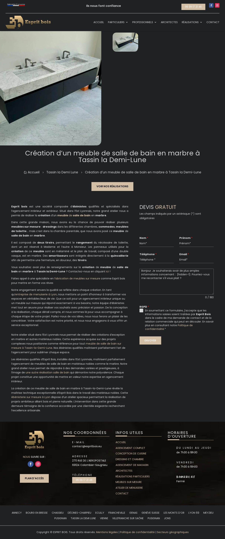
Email (184, 254)
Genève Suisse (151, 513)
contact (122, 493)
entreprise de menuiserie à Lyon (36, 294)
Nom (143, 238)
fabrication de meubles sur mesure (77, 278)
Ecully (99, 513)
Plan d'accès (34, 478)
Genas (133, 513)
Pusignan (60, 518)
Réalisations (190, 22)
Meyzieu (208, 513)
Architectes (169, 22)
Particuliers (116, 22)
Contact (212, 22)
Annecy (17, 513)
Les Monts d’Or (174, 513)
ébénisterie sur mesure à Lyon (30, 397)
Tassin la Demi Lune (83, 518)
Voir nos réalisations (112, 186)
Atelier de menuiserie (129, 488)
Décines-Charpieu (79, 513)
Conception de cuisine (131, 453)
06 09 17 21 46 (193, 7)
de (74, 215)
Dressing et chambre (130, 459)
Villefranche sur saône (128, 518)
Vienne (104, 518)
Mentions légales (107, 532)
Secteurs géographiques (173, 532)
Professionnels (142, 22)
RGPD (144, 307)
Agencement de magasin (132, 465)
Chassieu (58, 513)
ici (107, 271)
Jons (167, 518)
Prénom (185, 238)
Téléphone (148, 254)
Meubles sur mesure (129, 482)
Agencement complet (130, 448)
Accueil (98, 22)
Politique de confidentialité (137, 532)
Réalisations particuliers (133, 476)
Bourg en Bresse (37, 513)
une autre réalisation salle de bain (47, 372)
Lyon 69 (193, 513)
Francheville (116, 513)
